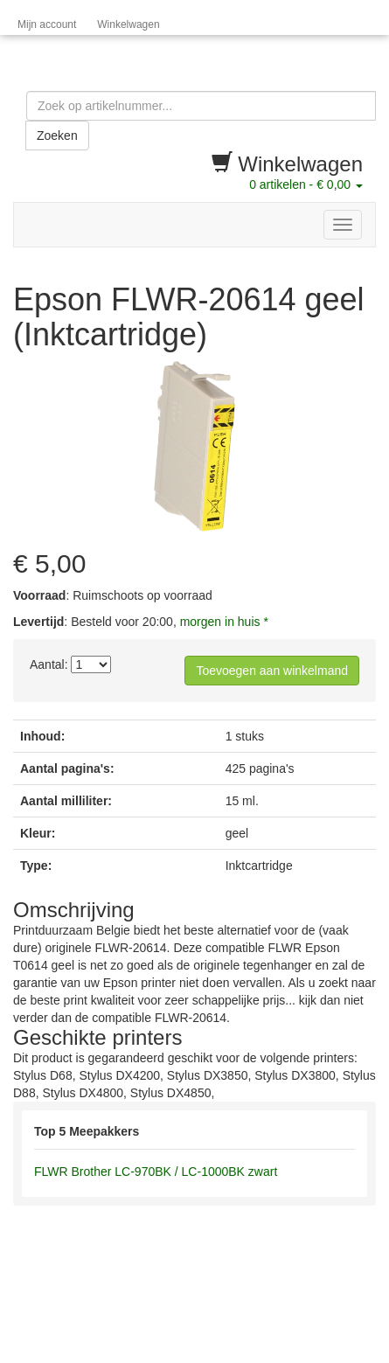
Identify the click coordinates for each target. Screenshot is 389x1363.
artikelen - (306, 184)
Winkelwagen (128, 24)
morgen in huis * (224, 622)
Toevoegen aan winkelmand (272, 671)
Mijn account (46, 24)
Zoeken (57, 136)
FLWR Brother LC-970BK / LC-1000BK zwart (155, 1172)
